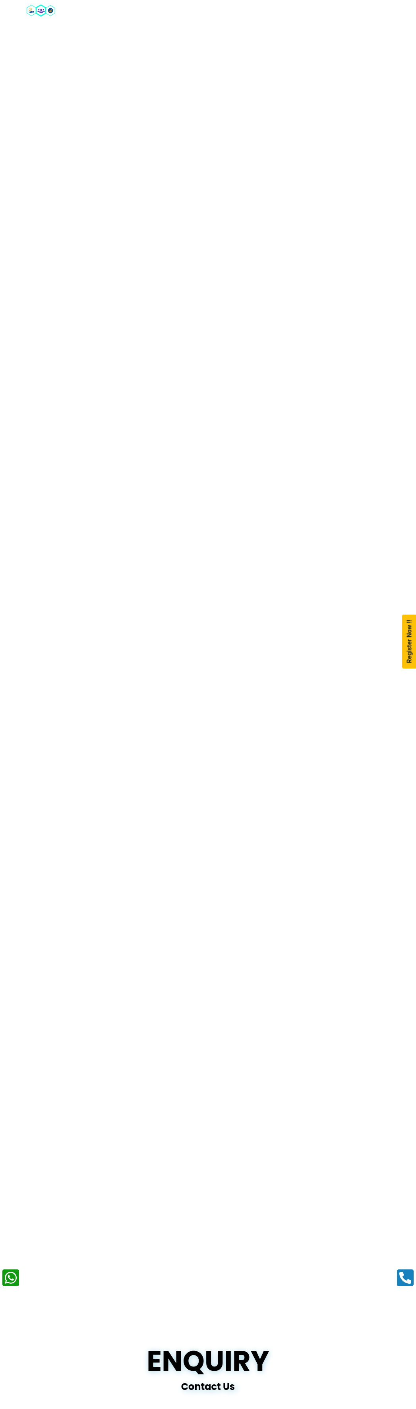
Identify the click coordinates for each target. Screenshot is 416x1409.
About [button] (126, 9)
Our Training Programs (250, 14)
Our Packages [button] (183, 9)
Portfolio (327, 9)
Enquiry (374, 9)
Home (88, 9)
